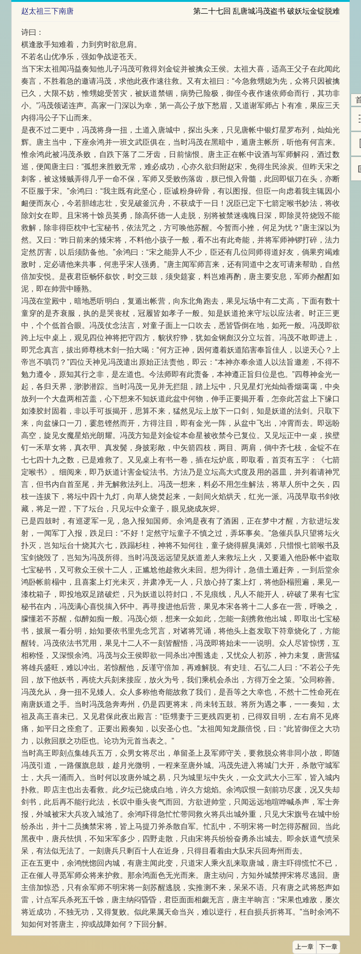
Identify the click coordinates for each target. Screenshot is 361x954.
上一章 (304, 947)
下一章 (328, 947)
